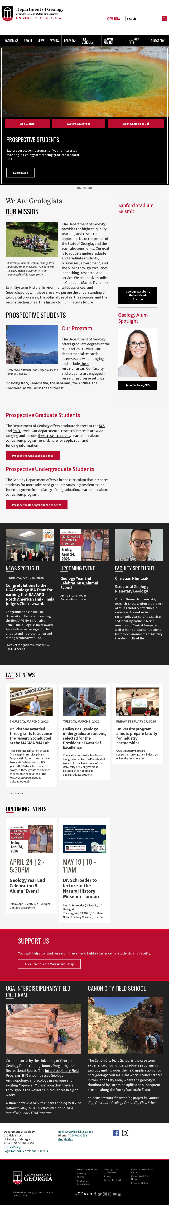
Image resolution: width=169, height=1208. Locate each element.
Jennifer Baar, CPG (138, 385)
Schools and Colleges (87, 1169)
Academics (12, 40)
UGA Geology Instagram (125, 1133)
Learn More (20, 172)
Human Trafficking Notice (140, 1177)
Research (70, 40)
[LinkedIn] (119, 1194)
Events (54, 40)
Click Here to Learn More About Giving (49, 964)
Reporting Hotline (139, 1183)
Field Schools (87, 41)
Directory (157, 40)
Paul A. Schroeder (73, 905)
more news (16, 793)
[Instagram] (105, 1194)
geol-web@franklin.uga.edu (75, 1131)
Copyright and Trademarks (111, 1171)
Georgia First (134, 41)
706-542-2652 (77, 1135)
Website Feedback (112, 1180)
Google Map (65, 1139)
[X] (100, 1194)
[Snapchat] (110, 1194)
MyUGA (80, 1177)
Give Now (113, 18)
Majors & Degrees (78, 123)
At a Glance (27, 123)
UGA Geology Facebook (116, 1133)
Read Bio (138, 638)
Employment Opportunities (83, 1182)
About (28, 40)
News (41, 40)
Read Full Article (15, 648)
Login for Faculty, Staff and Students (26, 1151)
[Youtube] (114, 1194)
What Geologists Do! (136, 123)
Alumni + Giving (110, 41)
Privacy (107, 1176)
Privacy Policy (12, 1147)
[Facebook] (95, 1194)
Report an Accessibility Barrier (142, 1171)
